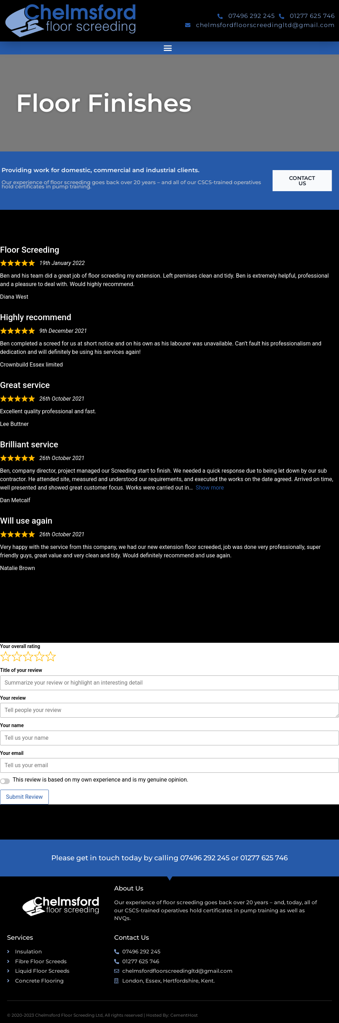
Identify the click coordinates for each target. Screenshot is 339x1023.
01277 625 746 (264, 858)
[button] (167, 48)
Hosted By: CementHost (172, 1015)
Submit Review (24, 797)
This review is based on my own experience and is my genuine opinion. (100, 780)
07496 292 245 (204, 858)
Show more (210, 487)
